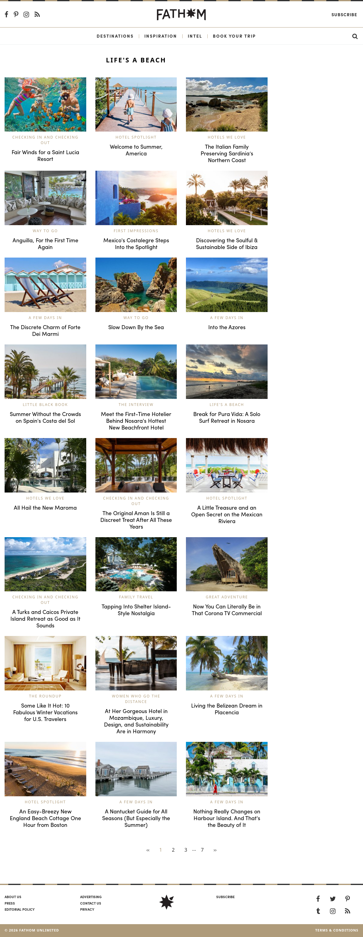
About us (13, 896)
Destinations (115, 36)
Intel (195, 36)
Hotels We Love (227, 137)
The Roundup (45, 696)
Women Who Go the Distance (136, 698)
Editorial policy (20, 909)
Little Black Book (45, 404)
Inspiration (160, 36)
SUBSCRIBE (225, 896)
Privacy (87, 909)
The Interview (136, 404)
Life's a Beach (226, 404)
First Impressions (136, 230)
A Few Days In (45, 317)
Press (10, 903)
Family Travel (136, 597)
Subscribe (344, 14)
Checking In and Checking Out (45, 140)
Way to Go (45, 230)
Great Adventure (227, 597)
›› (215, 849)
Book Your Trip (234, 36)
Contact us (90, 903)
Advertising (91, 896)
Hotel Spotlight (136, 137)
